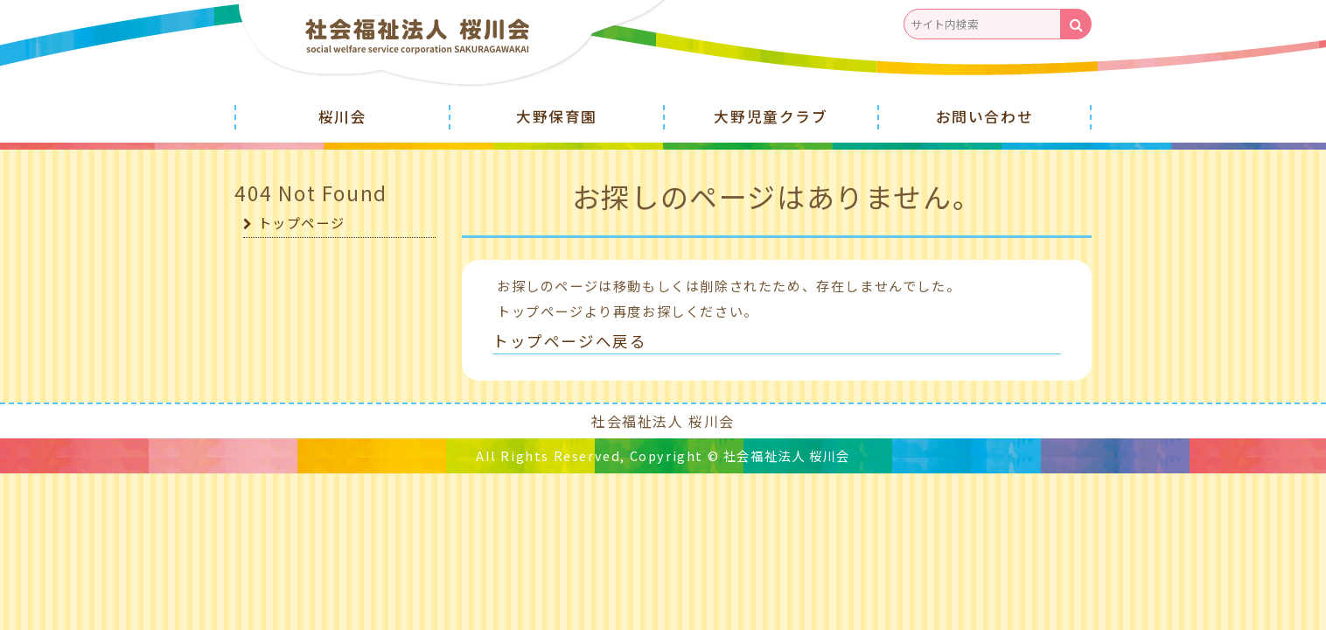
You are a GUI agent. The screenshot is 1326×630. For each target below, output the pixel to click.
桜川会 (342, 116)
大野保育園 (556, 116)
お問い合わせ (985, 116)
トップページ (301, 221)
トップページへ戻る (565, 340)
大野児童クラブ (770, 116)
